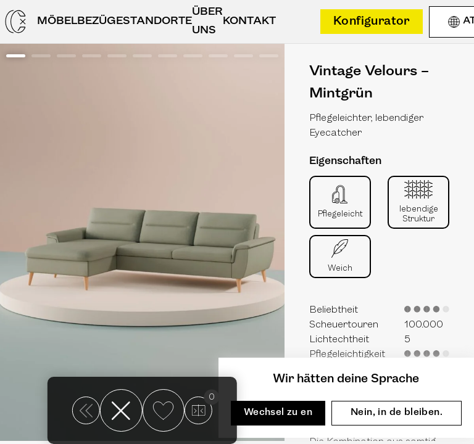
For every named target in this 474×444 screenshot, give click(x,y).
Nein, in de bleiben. (397, 412)
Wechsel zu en (278, 412)
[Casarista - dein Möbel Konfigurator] (15, 21)
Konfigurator (371, 21)
